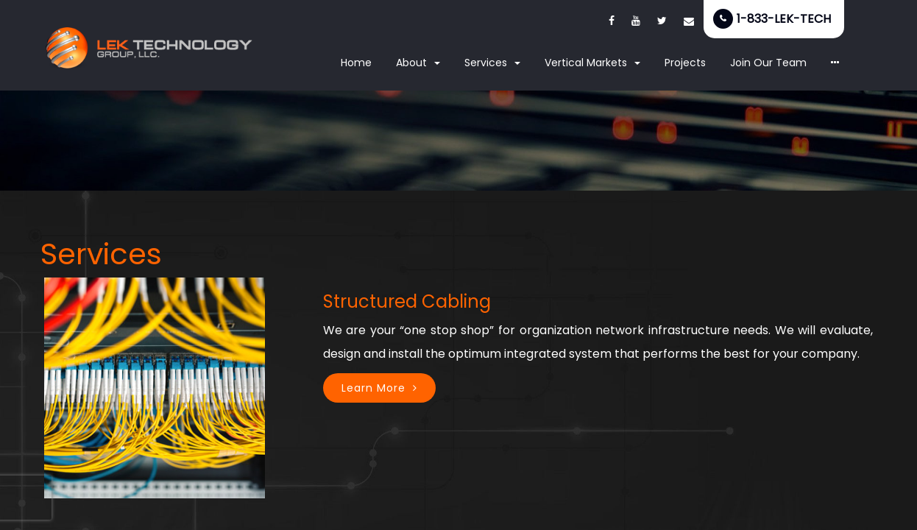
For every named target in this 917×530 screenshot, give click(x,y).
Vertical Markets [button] (592, 62)
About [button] (418, 62)
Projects (685, 62)
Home (356, 62)
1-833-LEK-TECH (784, 18)
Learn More (373, 388)
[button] (835, 63)
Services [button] (492, 62)
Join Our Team (768, 62)
